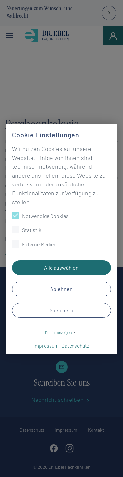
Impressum (46, 345)
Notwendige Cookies (40, 215)
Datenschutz (76, 345)
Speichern (61, 310)
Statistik (26, 229)
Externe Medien (34, 244)
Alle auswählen (61, 267)
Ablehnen (62, 289)
